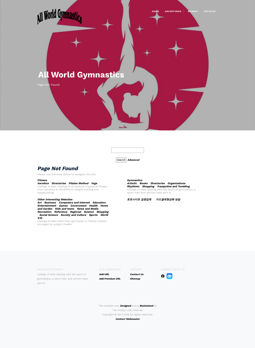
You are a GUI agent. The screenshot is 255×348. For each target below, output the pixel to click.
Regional (75, 211)
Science (89, 211)
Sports (93, 214)
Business (50, 202)
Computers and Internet (74, 202)
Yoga (94, 183)
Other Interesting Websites (54, 199)
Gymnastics (134, 180)
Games (63, 205)
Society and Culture (73, 214)
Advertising (173, 11)
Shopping (148, 186)
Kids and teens (64, 208)
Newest (193, 11)
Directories (59, 183)
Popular (209, 11)
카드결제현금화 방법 (168, 199)
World (104, 214)
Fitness (42, 180)
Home (155, 11)
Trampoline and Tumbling (173, 186)
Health (93, 205)
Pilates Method (78, 183)
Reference (60, 211)
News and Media (87, 208)
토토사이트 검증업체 (139, 199)
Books (144, 183)
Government (78, 205)
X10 (39, 218)
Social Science (48, 214)
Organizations (176, 183)
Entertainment (46, 205)
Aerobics (43, 183)
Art (39, 202)
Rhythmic (133, 186)
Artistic (132, 183)
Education (99, 202)
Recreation (44, 211)
